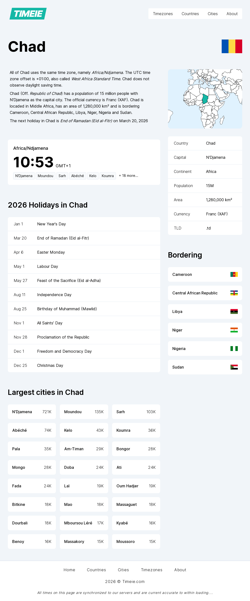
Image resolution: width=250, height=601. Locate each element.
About (232, 13)
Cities (213, 13)
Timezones (163, 13)
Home (69, 569)
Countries (190, 13)
